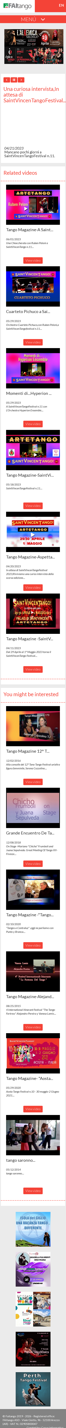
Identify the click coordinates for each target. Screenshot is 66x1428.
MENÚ (33, 19)
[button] (33, 205)
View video (33, 260)
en (61, 5)
